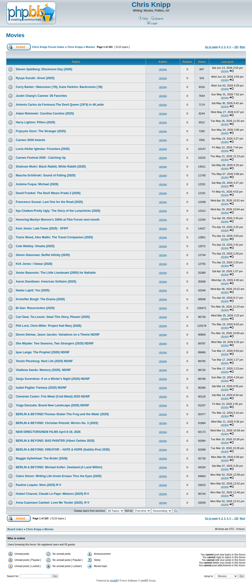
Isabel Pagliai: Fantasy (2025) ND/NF (41, 387)
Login (152, 23)
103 (236, 47)
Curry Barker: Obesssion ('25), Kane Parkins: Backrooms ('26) (59, 87)
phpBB (113, 580)
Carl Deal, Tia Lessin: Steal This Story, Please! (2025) (53, 317)
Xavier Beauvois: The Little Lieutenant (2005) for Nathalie (56, 272)
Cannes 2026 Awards (30, 140)
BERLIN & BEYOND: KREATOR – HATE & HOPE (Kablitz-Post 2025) (63, 449)
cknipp (163, 69)
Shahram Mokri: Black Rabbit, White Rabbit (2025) (51, 166)
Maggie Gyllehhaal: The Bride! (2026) (41, 458)
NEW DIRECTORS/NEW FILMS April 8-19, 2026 (48, 432)
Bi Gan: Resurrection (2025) (35, 308)
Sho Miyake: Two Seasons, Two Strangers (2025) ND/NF (55, 343)
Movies (15, 35)
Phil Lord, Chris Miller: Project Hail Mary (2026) (48, 325)
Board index (15, 529)
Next (242, 47)
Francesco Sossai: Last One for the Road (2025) (49, 202)
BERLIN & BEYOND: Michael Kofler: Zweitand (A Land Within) (59, 467)
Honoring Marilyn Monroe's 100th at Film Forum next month (57, 219)
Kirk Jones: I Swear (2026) (34, 264)
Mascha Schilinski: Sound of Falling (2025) (46, 175)
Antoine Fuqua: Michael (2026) (37, 184)
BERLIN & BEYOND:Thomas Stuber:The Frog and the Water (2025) (62, 414)
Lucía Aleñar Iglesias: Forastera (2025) (43, 149)
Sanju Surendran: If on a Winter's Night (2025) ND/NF (53, 379)
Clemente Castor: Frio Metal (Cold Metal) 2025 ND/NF (53, 396)
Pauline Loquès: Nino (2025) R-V (38, 485)
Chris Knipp (151, 4)
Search (157, 18)
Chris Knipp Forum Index (48, 46)
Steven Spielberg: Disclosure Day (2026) (44, 69)
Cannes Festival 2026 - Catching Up (41, 157)
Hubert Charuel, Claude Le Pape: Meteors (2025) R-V (52, 494)
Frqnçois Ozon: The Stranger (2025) (41, 131)
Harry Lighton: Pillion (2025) (35, 122)
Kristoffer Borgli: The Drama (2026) (40, 299)
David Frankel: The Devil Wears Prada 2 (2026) (48, 193)
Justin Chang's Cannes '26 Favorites (41, 96)
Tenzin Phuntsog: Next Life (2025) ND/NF (44, 361)
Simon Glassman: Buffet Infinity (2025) (43, 255)
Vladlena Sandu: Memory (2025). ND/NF (43, 370)
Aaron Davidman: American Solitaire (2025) (46, 281)
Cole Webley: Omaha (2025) (35, 246)
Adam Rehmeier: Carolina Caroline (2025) (45, 113)
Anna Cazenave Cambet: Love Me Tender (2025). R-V (52, 502)
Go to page (211, 47)
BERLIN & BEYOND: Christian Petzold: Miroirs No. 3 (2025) (57, 423)
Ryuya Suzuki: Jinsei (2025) (35, 78)
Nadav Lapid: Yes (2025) (32, 290)
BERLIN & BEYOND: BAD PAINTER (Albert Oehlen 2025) (55, 440)
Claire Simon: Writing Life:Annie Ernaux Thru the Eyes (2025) (59, 476)
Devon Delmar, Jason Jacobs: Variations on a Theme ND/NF (58, 334)
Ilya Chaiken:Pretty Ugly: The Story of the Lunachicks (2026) (58, 211)
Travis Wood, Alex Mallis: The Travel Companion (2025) (54, 237)
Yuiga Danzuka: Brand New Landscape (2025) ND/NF (52, 405)
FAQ (143, 18)
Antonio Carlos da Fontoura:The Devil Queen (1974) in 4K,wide (60, 104)
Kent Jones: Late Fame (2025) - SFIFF (42, 228)
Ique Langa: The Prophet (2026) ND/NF (43, 352)
